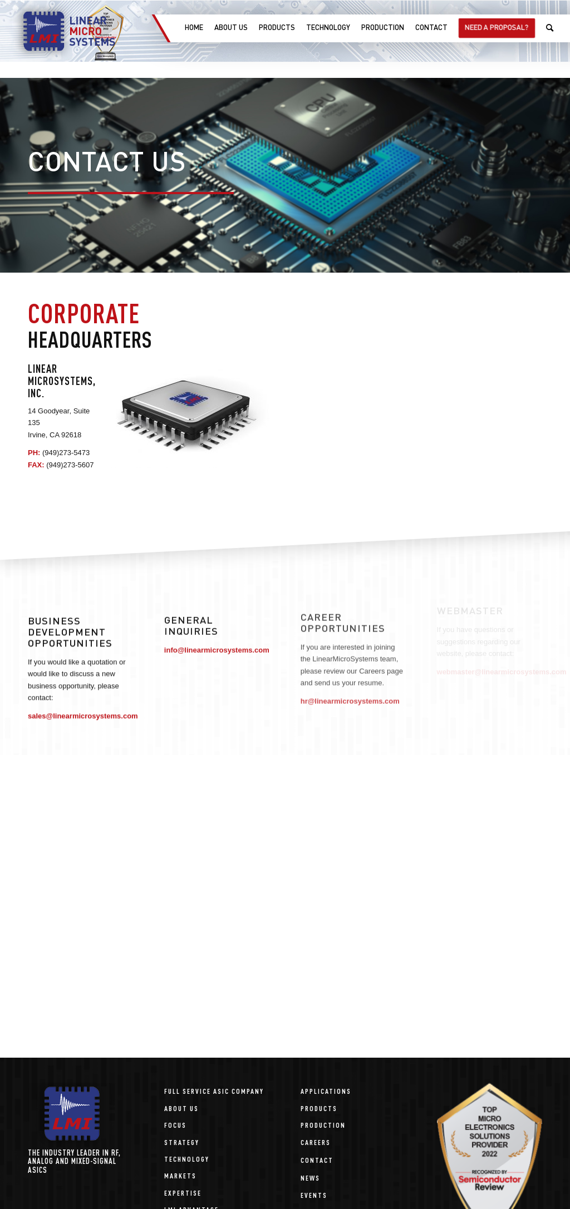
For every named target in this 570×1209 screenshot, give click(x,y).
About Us (181, 1108)
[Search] (549, 28)
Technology (186, 1158)
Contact (317, 1159)
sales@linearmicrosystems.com (83, 713)
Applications (326, 1090)
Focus (175, 1124)
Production (323, 1124)
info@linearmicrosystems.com (216, 647)
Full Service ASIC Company (214, 1090)
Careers (316, 1142)
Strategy (181, 1142)
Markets (180, 1175)
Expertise (183, 1192)
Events (314, 1195)
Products (319, 1108)
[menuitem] (194, 28)
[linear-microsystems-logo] (63, 31)
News (310, 1177)
